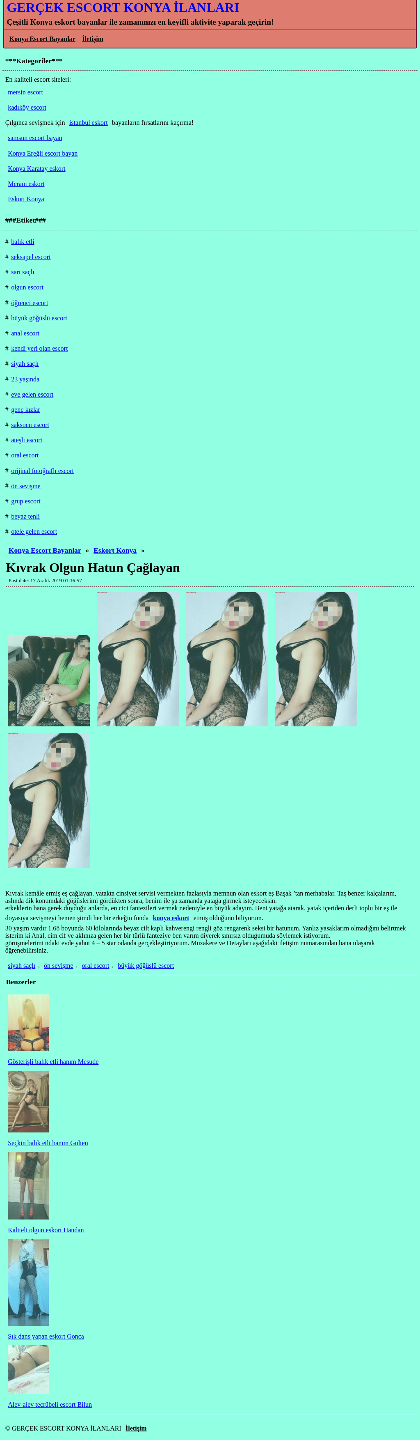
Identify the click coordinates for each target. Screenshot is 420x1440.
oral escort (95, 965)
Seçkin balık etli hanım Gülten (48, 1142)
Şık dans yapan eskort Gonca (46, 1336)
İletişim (92, 38)
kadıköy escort (27, 107)
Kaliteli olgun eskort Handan (46, 1229)
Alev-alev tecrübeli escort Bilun (50, 1404)
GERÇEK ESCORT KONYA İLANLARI (123, 7)
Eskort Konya (115, 550)
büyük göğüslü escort (146, 965)
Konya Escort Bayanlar (42, 38)
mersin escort (25, 92)
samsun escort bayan (35, 137)
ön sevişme (58, 965)
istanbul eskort (88, 122)
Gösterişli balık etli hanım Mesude (53, 1061)
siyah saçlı (21, 965)
